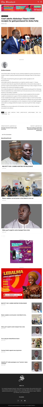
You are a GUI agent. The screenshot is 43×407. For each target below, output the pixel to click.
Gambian (18, 112)
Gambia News (4, 16)
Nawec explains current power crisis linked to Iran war (18, 198)
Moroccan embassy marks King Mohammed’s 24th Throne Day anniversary (34, 129)
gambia (9, 112)
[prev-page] (2, 236)
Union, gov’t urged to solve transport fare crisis (16, 230)
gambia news (13, 112)
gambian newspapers (31, 112)
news (40, 112)
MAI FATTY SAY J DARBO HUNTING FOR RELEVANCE (17, 166)
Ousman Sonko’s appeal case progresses (11, 350)
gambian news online (24, 112)
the (8, 114)
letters (37, 112)
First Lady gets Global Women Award (10, 338)
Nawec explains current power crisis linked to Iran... (14, 315)
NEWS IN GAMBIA (4, 114)
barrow (6, 112)
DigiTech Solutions (31, 405)
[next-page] (4, 236)
